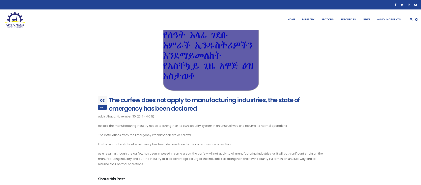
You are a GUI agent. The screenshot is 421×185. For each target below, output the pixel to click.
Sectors (327, 19)
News (366, 19)
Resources (348, 19)
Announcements (389, 19)
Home (291, 19)
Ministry (308, 19)
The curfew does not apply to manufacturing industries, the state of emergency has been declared (204, 104)
